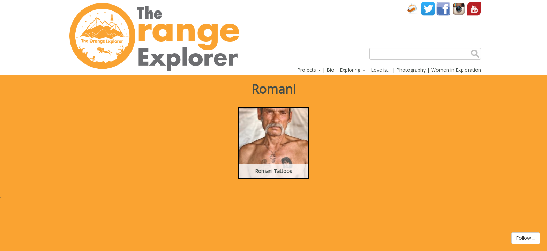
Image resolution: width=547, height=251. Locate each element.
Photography (411, 70)
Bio (330, 70)
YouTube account (474, 8)
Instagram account (459, 8)
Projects (309, 70)
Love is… (381, 70)
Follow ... (525, 238)
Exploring (352, 70)
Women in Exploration (456, 70)
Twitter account (428, 8)
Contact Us (413, 8)
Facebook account (443, 8)
